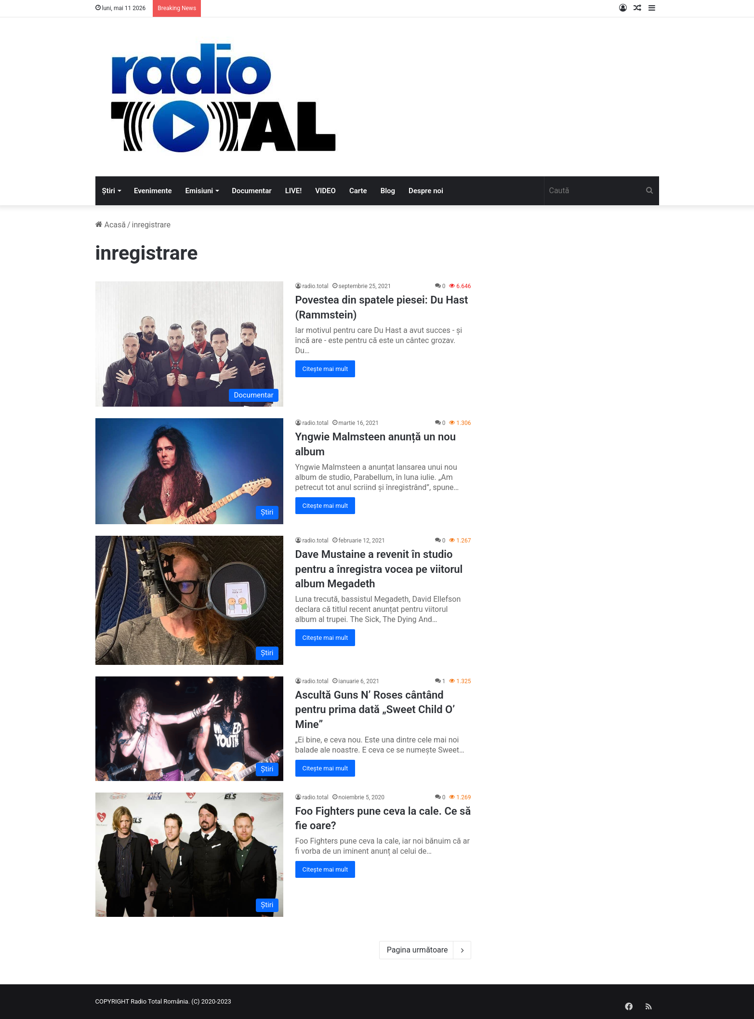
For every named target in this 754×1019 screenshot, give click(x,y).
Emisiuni (199, 190)
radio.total (316, 286)
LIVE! (293, 190)
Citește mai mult (325, 368)
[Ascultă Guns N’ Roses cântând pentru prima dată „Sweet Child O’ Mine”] (189, 728)
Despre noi (426, 190)
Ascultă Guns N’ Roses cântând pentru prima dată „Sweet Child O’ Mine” (375, 710)
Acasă (110, 224)
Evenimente (153, 190)
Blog (388, 190)
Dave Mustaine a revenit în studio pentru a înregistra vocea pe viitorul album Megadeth (379, 569)
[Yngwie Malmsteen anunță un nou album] (189, 471)
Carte (358, 190)
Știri (108, 190)
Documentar (251, 190)
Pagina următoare (425, 950)
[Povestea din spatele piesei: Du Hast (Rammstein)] (189, 344)
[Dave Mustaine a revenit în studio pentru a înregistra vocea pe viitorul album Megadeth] (189, 600)
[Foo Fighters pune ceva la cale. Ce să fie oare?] (189, 855)
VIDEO (325, 190)
